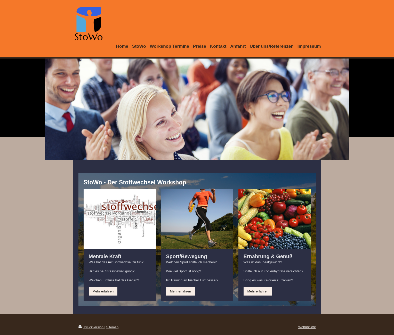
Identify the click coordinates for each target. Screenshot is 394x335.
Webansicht (307, 327)
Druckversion (91, 327)
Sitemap (112, 327)
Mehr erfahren (103, 291)
